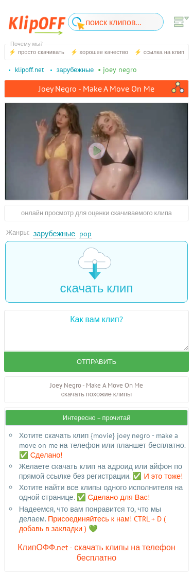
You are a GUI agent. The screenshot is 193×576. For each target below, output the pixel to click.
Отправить (96, 361)
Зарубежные (54, 233)
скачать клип (96, 271)
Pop (85, 233)
